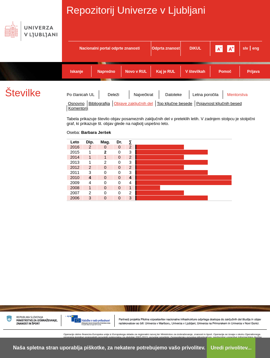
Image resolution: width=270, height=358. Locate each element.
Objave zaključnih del (133, 103)
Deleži (113, 94)
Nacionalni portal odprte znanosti (109, 48)
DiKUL (195, 48)
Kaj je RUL (165, 71)
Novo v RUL (136, 71)
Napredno (106, 71)
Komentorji (78, 108)
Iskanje (76, 71)
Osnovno (76, 103)
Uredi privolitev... (231, 347)
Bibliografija (99, 103)
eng (255, 48)
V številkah (195, 71)
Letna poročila (205, 94)
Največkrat (143, 94)
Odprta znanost (166, 48)
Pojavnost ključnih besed (219, 103)
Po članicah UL (80, 94)
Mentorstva (237, 94)
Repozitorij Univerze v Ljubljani (136, 10)
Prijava (253, 71)
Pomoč (225, 71)
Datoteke (173, 94)
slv (245, 48)
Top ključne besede (174, 103)
